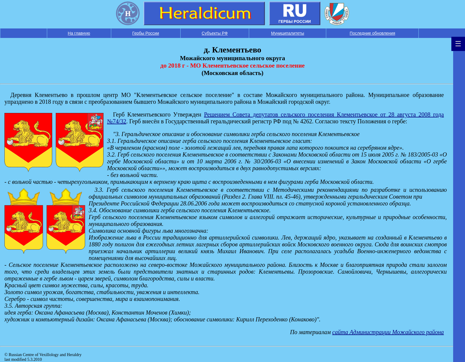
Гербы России (145, 33)
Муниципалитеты (287, 33)
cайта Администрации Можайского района (388, 332)
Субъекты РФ (215, 33)
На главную (79, 33)
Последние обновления (372, 33)
